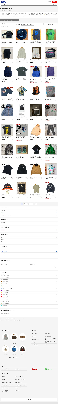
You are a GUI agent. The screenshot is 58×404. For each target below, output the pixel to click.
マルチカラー (29, 305)
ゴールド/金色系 (29, 303)
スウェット (46, 98)
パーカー (2, 116)
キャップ (2, 194)
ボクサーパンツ (18, 156)
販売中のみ (17, 24)
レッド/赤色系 (29, 296)
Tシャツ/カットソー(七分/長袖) (35, 41)
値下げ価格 (29, 222)
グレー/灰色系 (29, 279)
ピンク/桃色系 (29, 294)
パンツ (29, 255)
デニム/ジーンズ (47, 136)
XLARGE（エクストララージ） (6, 20)
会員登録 (54, 1)
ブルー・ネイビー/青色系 (29, 288)
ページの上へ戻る (29, 399)
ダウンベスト (3, 78)
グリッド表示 (30, 24)
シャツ (2, 156)
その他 (31, 78)
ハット (17, 41)
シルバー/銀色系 (29, 301)
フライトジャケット (48, 194)
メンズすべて (29, 251)
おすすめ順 (23, 24)
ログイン (49, 1)
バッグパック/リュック (34, 98)
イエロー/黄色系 (29, 292)
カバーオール (3, 41)
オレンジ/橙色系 (29, 299)
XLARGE (29, 229)
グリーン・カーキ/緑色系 (29, 286)
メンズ (16, 20)
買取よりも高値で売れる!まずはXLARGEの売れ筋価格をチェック (29, 314)
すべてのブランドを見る (13, 357)
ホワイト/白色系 (29, 277)
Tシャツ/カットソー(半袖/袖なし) (50, 41)
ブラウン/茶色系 (29, 281)
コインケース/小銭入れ (34, 116)
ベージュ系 (29, 283)
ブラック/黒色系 (29, 275)
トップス (29, 253)
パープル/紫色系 (29, 290)
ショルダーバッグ (47, 59)
